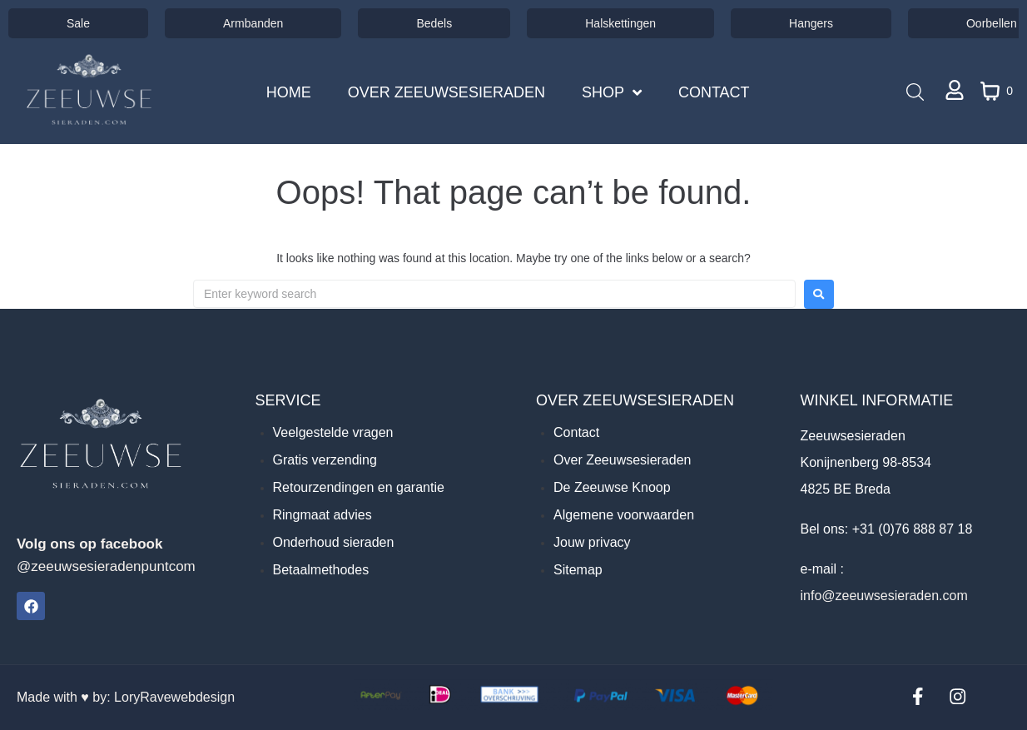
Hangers (811, 23)
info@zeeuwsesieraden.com (883, 595)
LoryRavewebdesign (174, 697)
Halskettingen (620, 23)
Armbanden (253, 23)
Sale (78, 23)
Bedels (434, 23)
